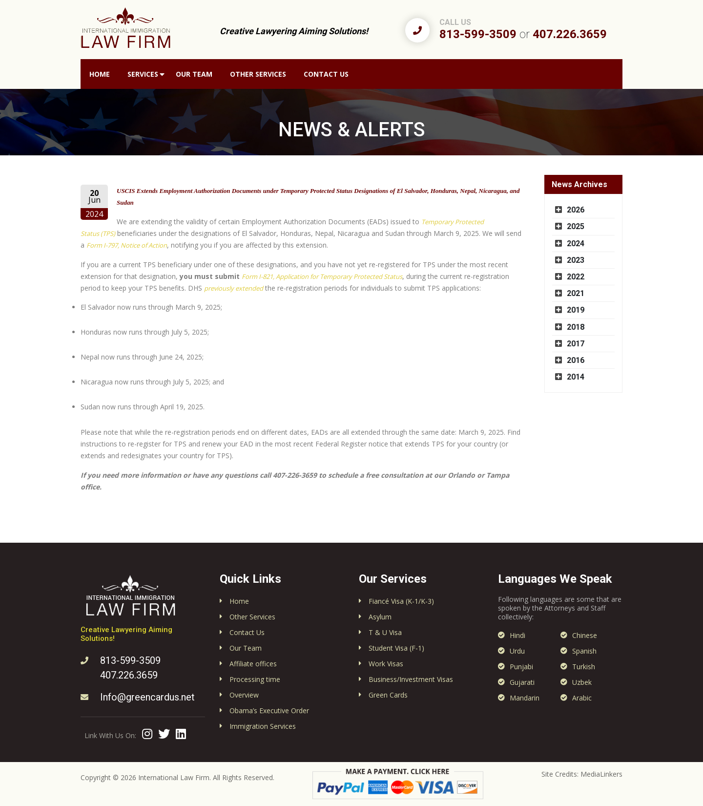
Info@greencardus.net (147, 697)
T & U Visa (385, 632)
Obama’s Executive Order (269, 710)
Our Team (194, 74)
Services (142, 74)
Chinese (584, 635)
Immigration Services (262, 726)
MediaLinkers (601, 774)
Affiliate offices (253, 663)
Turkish (583, 666)
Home (99, 74)
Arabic (582, 697)
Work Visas (386, 663)
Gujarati (522, 682)
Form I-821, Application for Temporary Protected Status (322, 276)
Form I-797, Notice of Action (126, 245)
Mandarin (524, 697)
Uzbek (582, 682)
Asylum (380, 616)
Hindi (517, 635)
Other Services (258, 74)
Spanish (584, 651)
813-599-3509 (478, 34)
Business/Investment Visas (411, 679)
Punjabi (521, 666)
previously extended (233, 288)
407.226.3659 (570, 34)
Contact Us (326, 74)
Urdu (517, 651)
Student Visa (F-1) (396, 648)
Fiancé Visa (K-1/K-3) (401, 601)
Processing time (254, 679)
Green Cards (388, 695)
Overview (244, 695)
